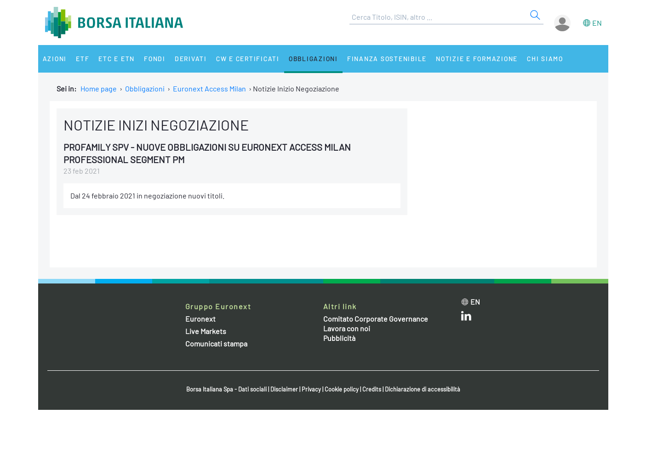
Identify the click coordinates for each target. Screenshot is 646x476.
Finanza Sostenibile (387, 58)
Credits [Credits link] (371, 389)
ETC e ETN (116, 58)
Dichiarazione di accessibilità (422, 389)
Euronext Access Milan (209, 88)
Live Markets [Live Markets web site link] (205, 331)
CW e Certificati (248, 58)
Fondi (155, 58)
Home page (98, 88)
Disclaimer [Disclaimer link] (284, 389)
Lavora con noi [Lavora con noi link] (346, 328)
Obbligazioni (313, 58)
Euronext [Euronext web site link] (200, 318)
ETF (82, 58)
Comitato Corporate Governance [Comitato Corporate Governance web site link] (375, 318)
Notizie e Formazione (477, 58)
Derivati (191, 58)
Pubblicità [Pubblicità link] (339, 338)
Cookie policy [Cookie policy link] (342, 389)
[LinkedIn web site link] (466, 317)
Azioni (55, 58)
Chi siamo (545, 58)
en (597, 22)
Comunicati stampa (216, 343)
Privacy (311, 389)
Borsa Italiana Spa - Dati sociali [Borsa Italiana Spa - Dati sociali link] (226, 389)
